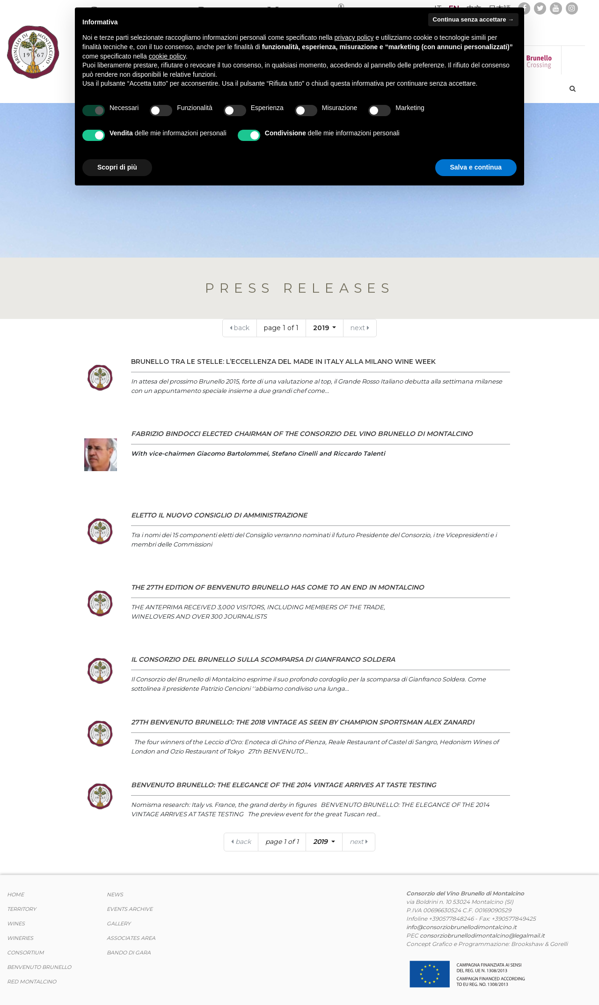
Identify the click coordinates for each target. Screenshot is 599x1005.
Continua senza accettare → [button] (473, 19)
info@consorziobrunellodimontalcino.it (461, 927)
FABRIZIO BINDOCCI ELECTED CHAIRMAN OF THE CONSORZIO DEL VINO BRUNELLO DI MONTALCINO (302, 433)
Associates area (131, 938)
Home (15, 894)
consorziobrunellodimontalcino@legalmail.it (482, 935)
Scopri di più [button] (117, 167)
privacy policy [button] (354, 37)
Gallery (119, 923)
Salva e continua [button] (476, 167)
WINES (16, 923)
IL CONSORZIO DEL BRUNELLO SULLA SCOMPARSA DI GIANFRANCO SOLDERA (263, 659)
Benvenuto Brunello (39, 967)
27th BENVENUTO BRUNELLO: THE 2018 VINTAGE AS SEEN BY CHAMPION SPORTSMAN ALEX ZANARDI (302, 722)
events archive (130, 909)
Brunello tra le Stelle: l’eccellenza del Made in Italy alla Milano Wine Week (283, 361)
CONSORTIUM (25, 952)
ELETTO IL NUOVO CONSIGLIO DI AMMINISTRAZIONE (219, 515)
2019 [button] (322, 328)
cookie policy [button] (167, 56)
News (115, 894)
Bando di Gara (129, 952)
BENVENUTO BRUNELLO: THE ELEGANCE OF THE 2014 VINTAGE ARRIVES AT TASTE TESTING (283, 785)
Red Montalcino (31, 981)
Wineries (20, 938)
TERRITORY (21, 909)
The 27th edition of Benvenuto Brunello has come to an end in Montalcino (277, 587)
